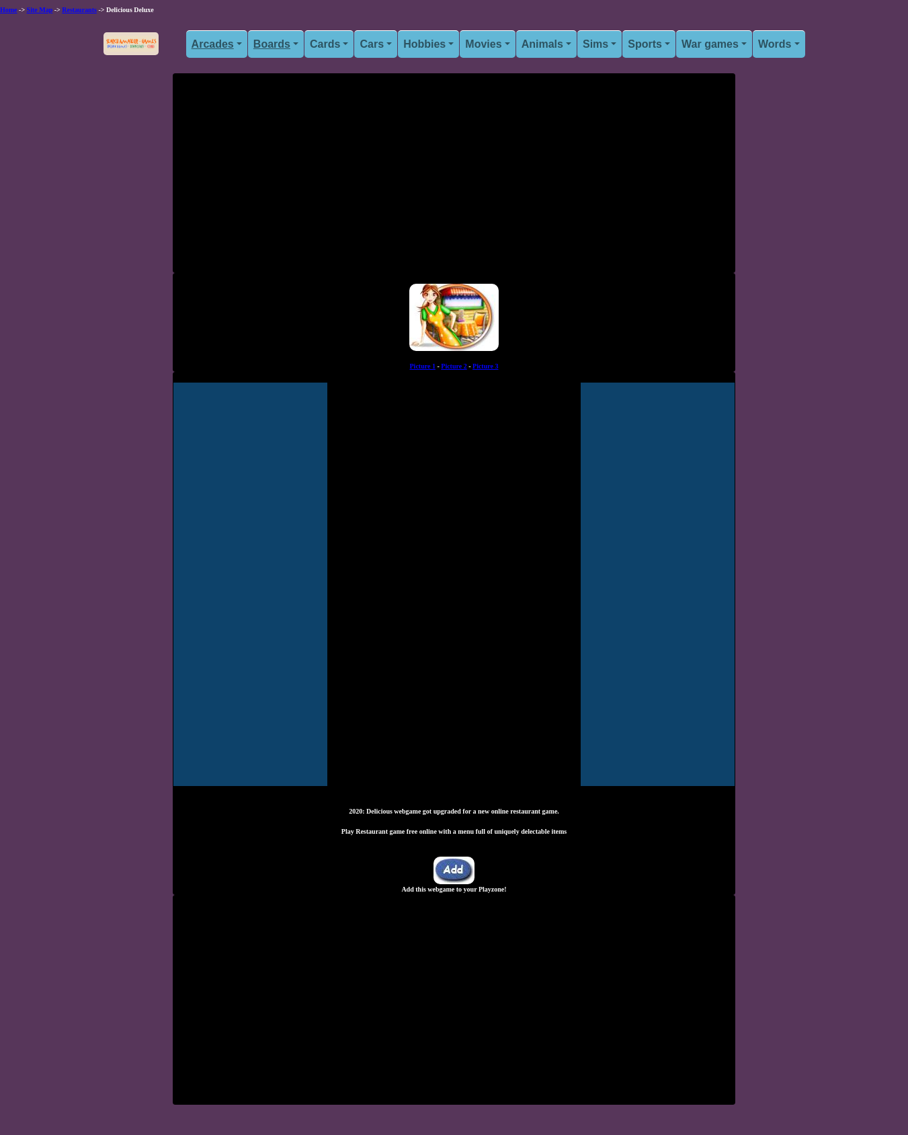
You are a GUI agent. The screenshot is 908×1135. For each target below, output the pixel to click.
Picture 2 (453, 366)
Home (8, 9)
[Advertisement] (454, 178)
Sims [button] (595, 44)
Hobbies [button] (424, 44)
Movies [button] (483, 44)
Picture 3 (485, 366)
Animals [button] (542, 44)
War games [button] (710, 44)
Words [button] (774, 44)
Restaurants (79, 9)
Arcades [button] (213, 44)
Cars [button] (372, 44)
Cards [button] (325, 44)
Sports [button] (645, 44)
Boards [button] (271, 44)
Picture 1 (423, 366)
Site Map (40, 9)
